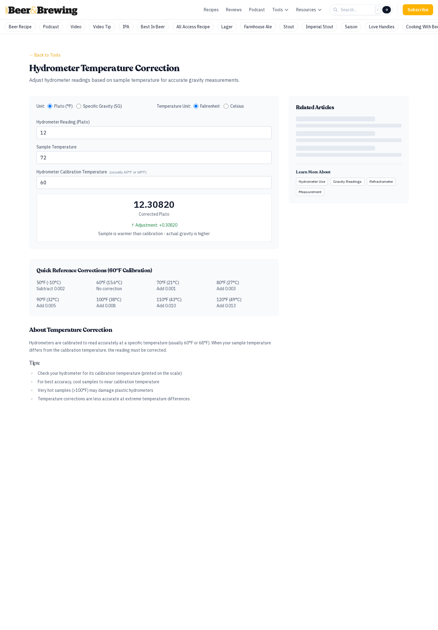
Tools (280, 9)
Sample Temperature (56, 147)
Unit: (40, 106)
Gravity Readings (347, 181)
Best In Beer (153, 27)
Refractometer (381, 181)
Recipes (211, 9)
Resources (309, 9)
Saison (351, 27)
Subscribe (418, 9)
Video (76, 27)
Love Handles (382, 27)
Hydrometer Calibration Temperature (91, 172)
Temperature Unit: (174, 106)
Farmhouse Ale (258, 27)
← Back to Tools (45, 55)
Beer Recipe (20, 27)
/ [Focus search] (377, 10)
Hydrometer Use (312, 181)
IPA (126, 27)
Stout (288, 27)
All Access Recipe (193, 27)
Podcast (257, 9)
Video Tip (102, 27)
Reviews (234, 9)
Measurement (310, 192)
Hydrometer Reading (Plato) (63, 122)
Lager (227, 27)
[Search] (386, 9)
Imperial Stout (319, 27)
